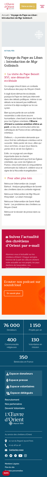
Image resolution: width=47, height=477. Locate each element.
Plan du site (9, 467)
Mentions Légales (12, 464)
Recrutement (12, 399)
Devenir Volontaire (15, 408)
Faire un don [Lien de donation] (28, 6)
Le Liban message (23, 197)
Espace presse (18, 380)
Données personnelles (14, 471)
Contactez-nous (16, 450)
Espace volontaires (22, 386)
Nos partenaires (13, 404)
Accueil (5, 15)
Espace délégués (21, 392)
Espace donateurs (21, 373)
